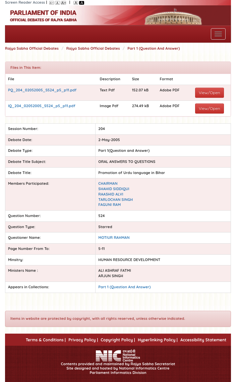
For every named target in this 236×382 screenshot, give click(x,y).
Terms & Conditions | (46, 339)
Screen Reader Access (25, 2)
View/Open (209, 92)
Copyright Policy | (118, 339)
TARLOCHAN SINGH (115, 199)
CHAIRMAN (107, 183)
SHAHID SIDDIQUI (113, 188)
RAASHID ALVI (110, 194)
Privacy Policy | (83, 339)
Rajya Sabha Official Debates (32, 48)
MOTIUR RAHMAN (113, 237)
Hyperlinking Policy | (158, 339)
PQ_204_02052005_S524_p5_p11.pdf (42, 90)
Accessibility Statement (203, 339)
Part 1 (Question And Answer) (153, 48)
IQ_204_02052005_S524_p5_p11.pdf (41, 105)
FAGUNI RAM (109, 204)
